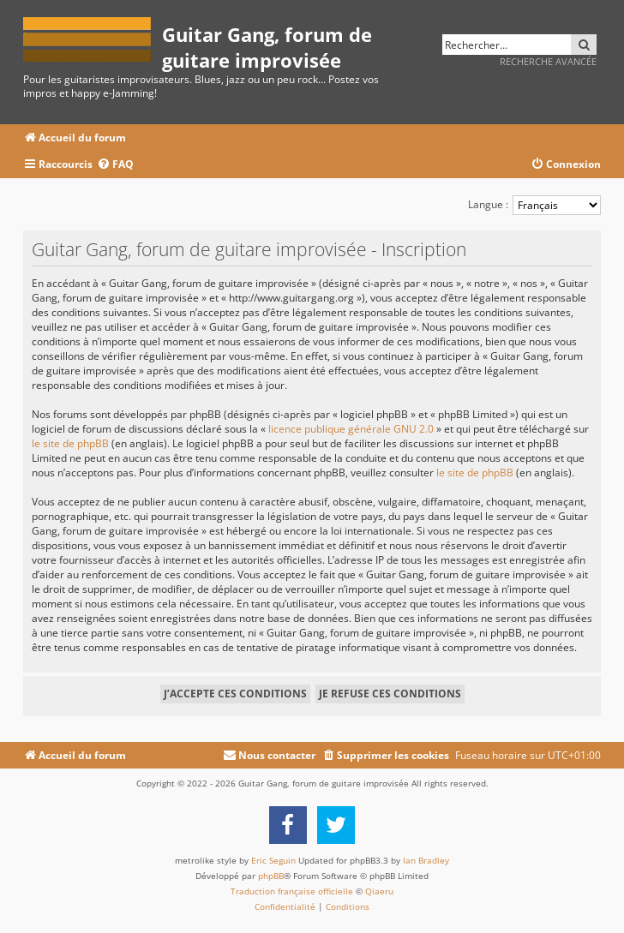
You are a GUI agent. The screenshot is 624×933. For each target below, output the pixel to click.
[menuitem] (115, 164)
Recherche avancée (548, 61)
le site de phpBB (70, 443)
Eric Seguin (273, 860)
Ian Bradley (426, 860)
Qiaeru (379, 891)
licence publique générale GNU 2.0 (351, 429)
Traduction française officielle (292, 891)
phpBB (271, 876)
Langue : (488, 204)
